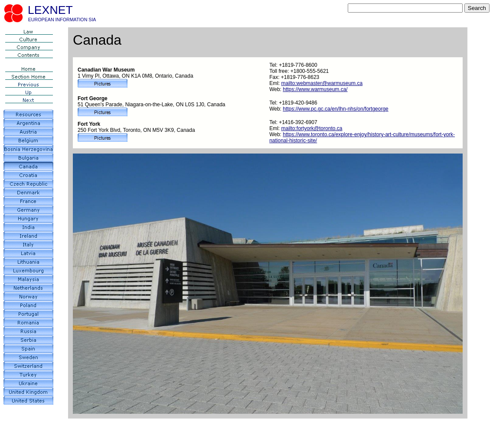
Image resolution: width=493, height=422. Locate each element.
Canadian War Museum (106, 70)
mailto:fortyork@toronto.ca (312, 128)
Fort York (89, 124)
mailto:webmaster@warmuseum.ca (322, 83)
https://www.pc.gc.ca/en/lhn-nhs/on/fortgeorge (335, 109)
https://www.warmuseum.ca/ (315, 89)
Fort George (93, 98)
